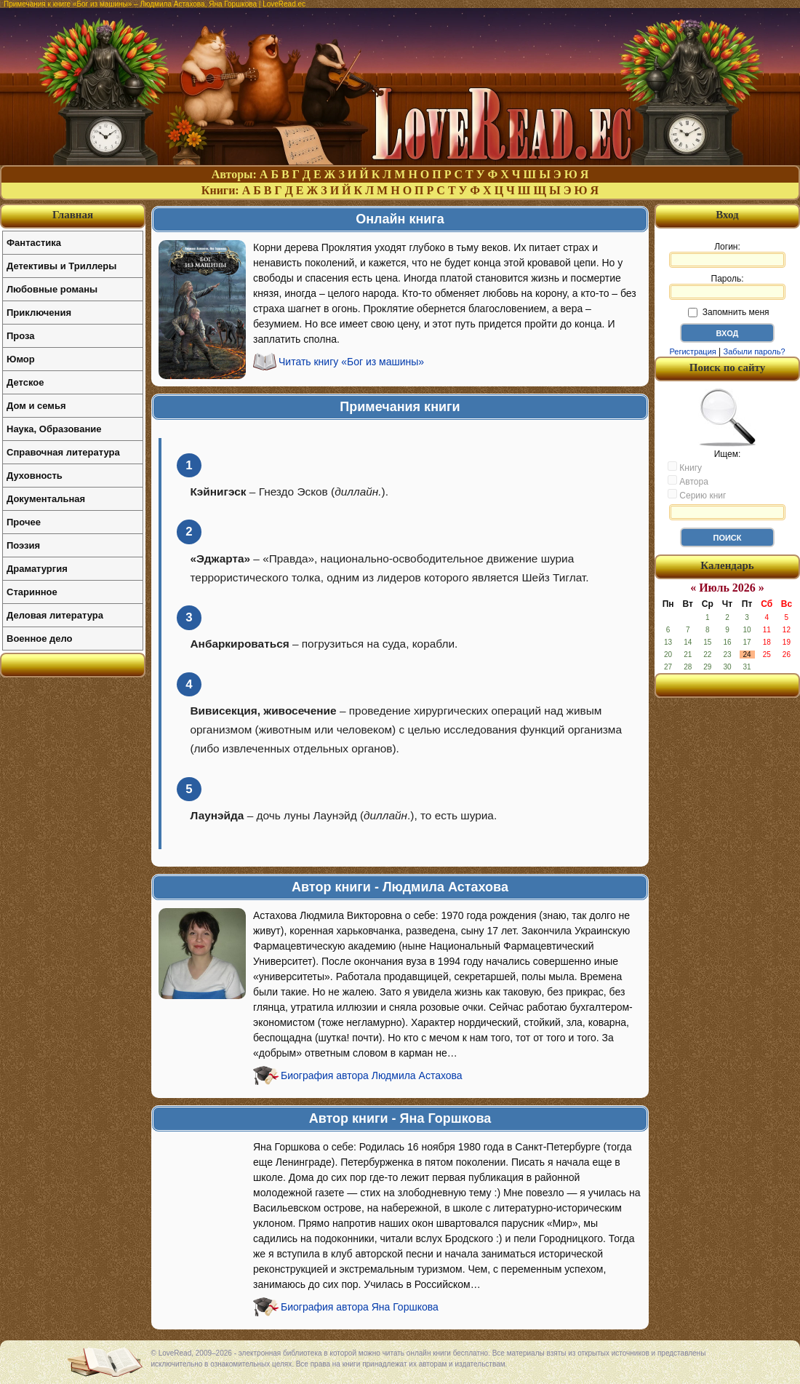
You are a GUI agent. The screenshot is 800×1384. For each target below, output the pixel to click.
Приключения (39, 312)
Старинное (32, 591)
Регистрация (692, 351)
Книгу (685, 467)
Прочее (24, 522)
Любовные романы (52, 289)
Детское (25, 382)
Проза (21, 335)
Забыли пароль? (754, 351)
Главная (72, 214)
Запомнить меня (728, 312)
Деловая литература (55, 615)
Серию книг (697, 495)
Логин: (727, 255)
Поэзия (23, 545)
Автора (688, 481)
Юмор (21, 359)
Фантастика (34, 242)
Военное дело (40, 638)
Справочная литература (63, 452)
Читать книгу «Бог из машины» (351, 361)
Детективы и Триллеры (61, 266)
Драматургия (37, 568)
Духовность (35, 475)
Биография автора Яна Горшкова (360, 1307)
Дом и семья (36, 405)
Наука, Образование (54, 428)
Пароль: (727, 287)
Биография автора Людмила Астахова (372, 1075)
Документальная (46, 498)
